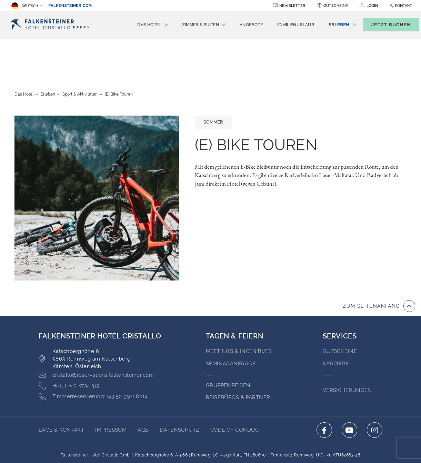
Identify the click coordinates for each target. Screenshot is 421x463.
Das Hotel (23, 56)
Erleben (48, 56)
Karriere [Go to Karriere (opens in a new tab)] (336, 326)
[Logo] (52, 25)
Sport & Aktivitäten (80, 56)
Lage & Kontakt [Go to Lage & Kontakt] (61, 392)
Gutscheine (335, 5)
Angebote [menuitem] (239, 24)
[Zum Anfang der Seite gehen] (379, 268)
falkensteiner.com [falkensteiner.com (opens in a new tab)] (70, 5)
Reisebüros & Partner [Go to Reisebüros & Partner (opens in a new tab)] (238, 359)
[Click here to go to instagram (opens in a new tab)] (374, 392)
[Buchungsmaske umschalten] (383, 24)
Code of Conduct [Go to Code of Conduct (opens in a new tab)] (236, 392)
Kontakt (403, 5)
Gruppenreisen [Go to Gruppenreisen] (228, 347)
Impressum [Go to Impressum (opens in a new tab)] (111, 392)
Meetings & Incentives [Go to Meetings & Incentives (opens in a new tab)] (239, 313)
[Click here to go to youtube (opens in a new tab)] (349, 392)
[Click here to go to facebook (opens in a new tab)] (324, 392)
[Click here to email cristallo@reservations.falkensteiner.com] (96, 337)
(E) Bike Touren (119, 56)
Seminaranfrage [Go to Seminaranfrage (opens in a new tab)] (230, 326)
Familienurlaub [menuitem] (284, 24)
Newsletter (292, 5)
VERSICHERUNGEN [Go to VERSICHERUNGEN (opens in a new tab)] (347, 352)
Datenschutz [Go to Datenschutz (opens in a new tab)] (179, 392)
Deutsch (24, 5)
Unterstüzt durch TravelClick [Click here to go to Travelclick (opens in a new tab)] (210, 445)
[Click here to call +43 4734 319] (69, 348)
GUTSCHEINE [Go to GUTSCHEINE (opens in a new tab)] (340, 313)
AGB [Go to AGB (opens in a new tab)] (143, 392)
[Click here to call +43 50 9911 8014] (93, 359)
